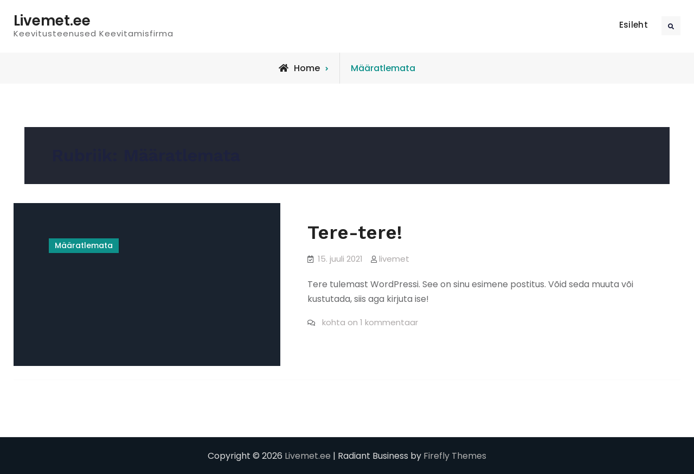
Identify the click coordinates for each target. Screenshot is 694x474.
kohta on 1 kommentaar (369, 322)
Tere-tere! (354, 232)
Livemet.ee (52, 21)
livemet (394, 258)
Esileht (633, 24)
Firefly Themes (454, 456)
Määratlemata (84, 245)
